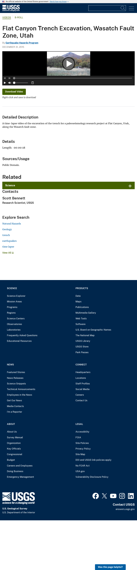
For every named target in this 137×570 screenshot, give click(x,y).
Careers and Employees (19, 515)
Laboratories (13, 379)
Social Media (83, 439)
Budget (11, 509)
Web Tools (81, 368)
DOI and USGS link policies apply (93, 509)
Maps (78, 351)
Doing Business (15, 520)
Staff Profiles (83, 433)
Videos (6, 17)
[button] (5, 128)
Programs (12, 356)
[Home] (11, 10)
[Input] (107, 8)
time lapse (8, 296)
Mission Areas (14, 351)
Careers (80, 444)
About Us (12, 481)
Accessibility (82, 481)
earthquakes (9, 290)
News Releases (15, 427)
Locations (81, 427)
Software (80, 373)
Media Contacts (15, 455)
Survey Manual (15, 487)
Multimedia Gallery (86, 362)
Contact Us (81, 450)
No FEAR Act (83, 515)
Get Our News (14, 450)
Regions (11, 362)
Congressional (14, 504)
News (10, 414)
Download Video (14, 141)
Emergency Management (20, 526)
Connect (81, 414)
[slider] (14, 128)
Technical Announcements (21, 439)
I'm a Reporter (14, 461)
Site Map (80, 504)
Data (78, 345)
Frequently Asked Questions (22, 385)
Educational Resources (19, 390)
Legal (79, 473)
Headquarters (83, 422)
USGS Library (83, 390)
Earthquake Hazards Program (22, 42)
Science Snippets (16, 433)
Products (82, 337)
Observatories (14, 373)
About (11, 473)
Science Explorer (16, 345)
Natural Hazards (11, 273)
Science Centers (16, 368)
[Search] (123, 8)
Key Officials (14, 498)
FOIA (78, 487)
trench (6, 284)
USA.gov (80, 520)
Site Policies (82, 492)
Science (10, 234)
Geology (7, 279)
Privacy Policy (83, 498)
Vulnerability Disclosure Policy (92, 526)
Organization (14, 492)
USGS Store (82, 396)
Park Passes (82, 402)
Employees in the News (19, 444)
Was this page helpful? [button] (110, 567)
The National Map (85, 385)
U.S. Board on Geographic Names (93, 379)
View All (8, 302)
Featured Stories (16, 422)
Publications (82, 356)
